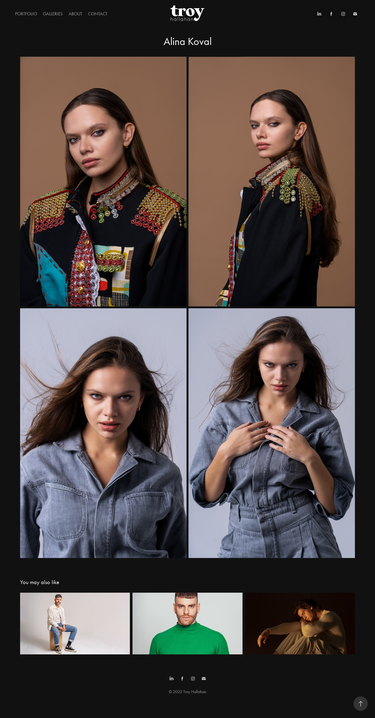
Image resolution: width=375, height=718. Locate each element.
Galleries (53, 14)
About (75, 14)
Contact (97, 14)
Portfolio (26, 14)
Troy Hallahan (194, 691)
